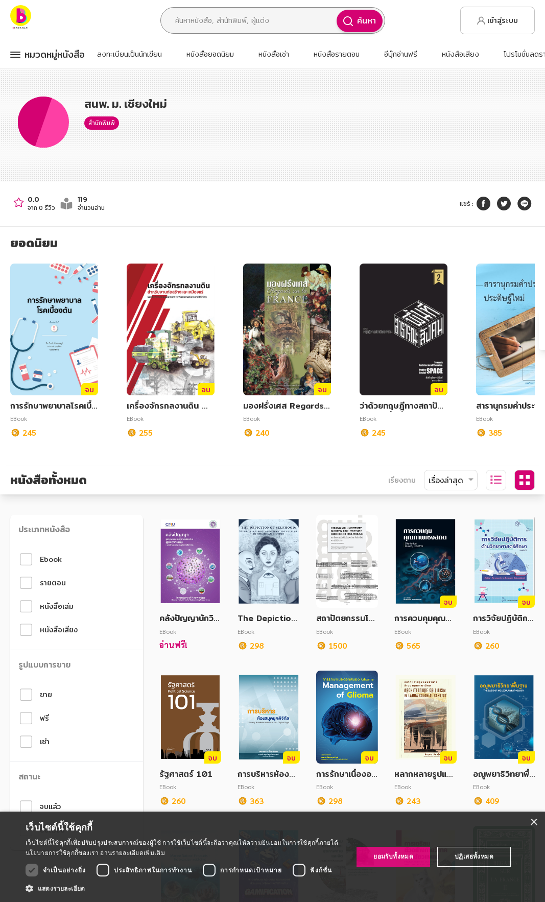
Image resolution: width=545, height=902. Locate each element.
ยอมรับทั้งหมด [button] (393, 856)
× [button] (533, 822)
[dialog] (272, 857)
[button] (184, 888)
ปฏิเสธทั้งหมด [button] (474, 856)
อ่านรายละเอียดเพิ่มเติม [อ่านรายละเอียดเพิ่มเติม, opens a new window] (132, 852)
